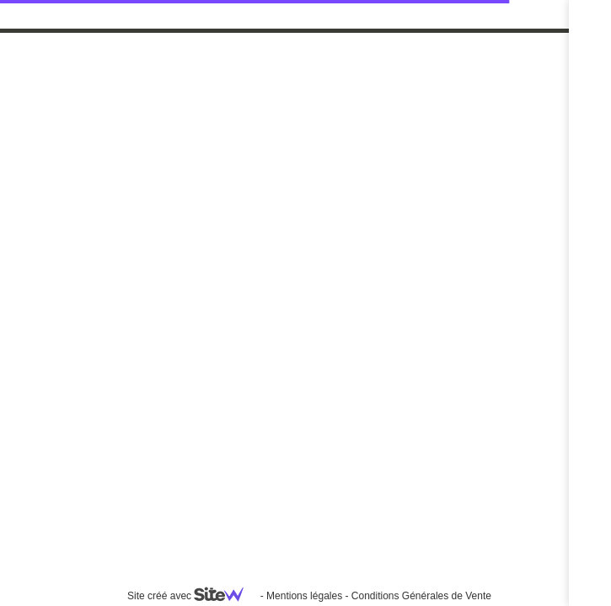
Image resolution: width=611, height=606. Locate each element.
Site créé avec (192, 596)
